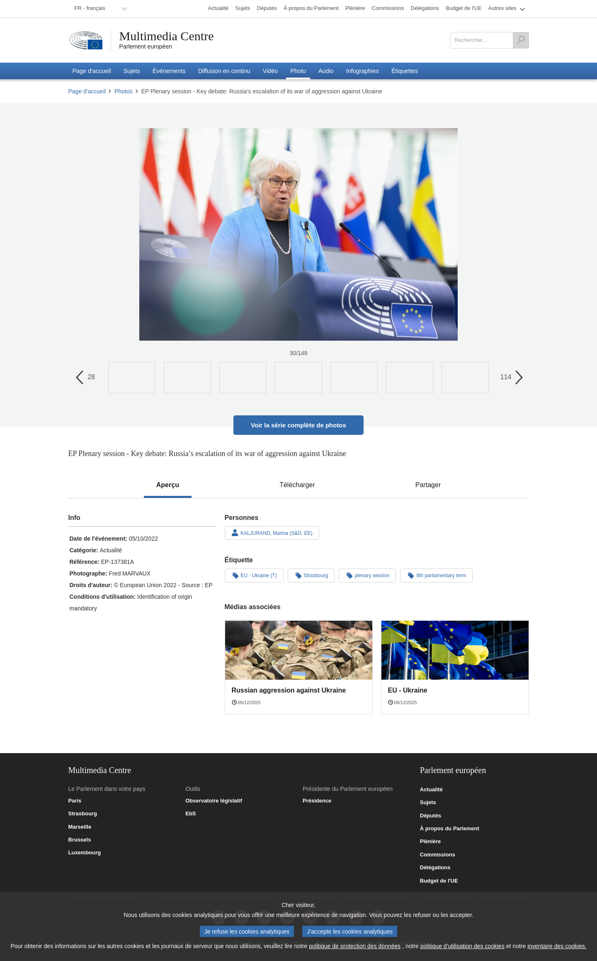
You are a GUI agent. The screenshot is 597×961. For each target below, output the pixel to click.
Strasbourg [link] (82, 814)
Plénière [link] (430, 841)
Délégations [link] (435, 868)
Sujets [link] (428, 802)
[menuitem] (99, 8)
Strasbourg (311, 575)
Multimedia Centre (166, 36)
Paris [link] (75, 801)
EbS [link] (190, 814)
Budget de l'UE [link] (439, 881)
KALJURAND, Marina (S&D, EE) (272, 533)
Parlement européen (145, 46)
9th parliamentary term (436, 575)
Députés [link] (430, 816)
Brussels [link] (79, 840)
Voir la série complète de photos (298, 425)
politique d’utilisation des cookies (462, 946)
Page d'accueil (87, 91)
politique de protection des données (354, 946)
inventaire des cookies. (556, 946)
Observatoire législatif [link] (213, 801)
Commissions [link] (437, 855)
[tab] (168, 485)
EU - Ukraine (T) (254, 575)
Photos (123, 91)
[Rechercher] (521, 40)
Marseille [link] (80, 827)
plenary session (367, 575)
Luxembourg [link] (84, 853)
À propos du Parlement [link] (449, 829)
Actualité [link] (431, 790)
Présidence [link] (317, 801)
